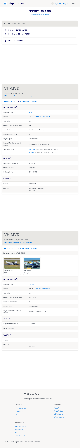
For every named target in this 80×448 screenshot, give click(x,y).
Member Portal (20, 426)
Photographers (21, 408)
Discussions (19, 429)
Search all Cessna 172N (42, 289)
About (17, 432)
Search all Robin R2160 (42, 117)
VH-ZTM (32, 150)
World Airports (59, 417)
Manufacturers (59, 411)
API (17, 414)
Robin (31, 112)
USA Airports (58, 414)
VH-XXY (31, 152)
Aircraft (56, 408)
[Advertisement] (40, 64)
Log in (65, 3)
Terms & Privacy (21, 435)
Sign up (58, 3)
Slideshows (19, 411)
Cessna (31, 284)
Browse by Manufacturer (40, 15)
